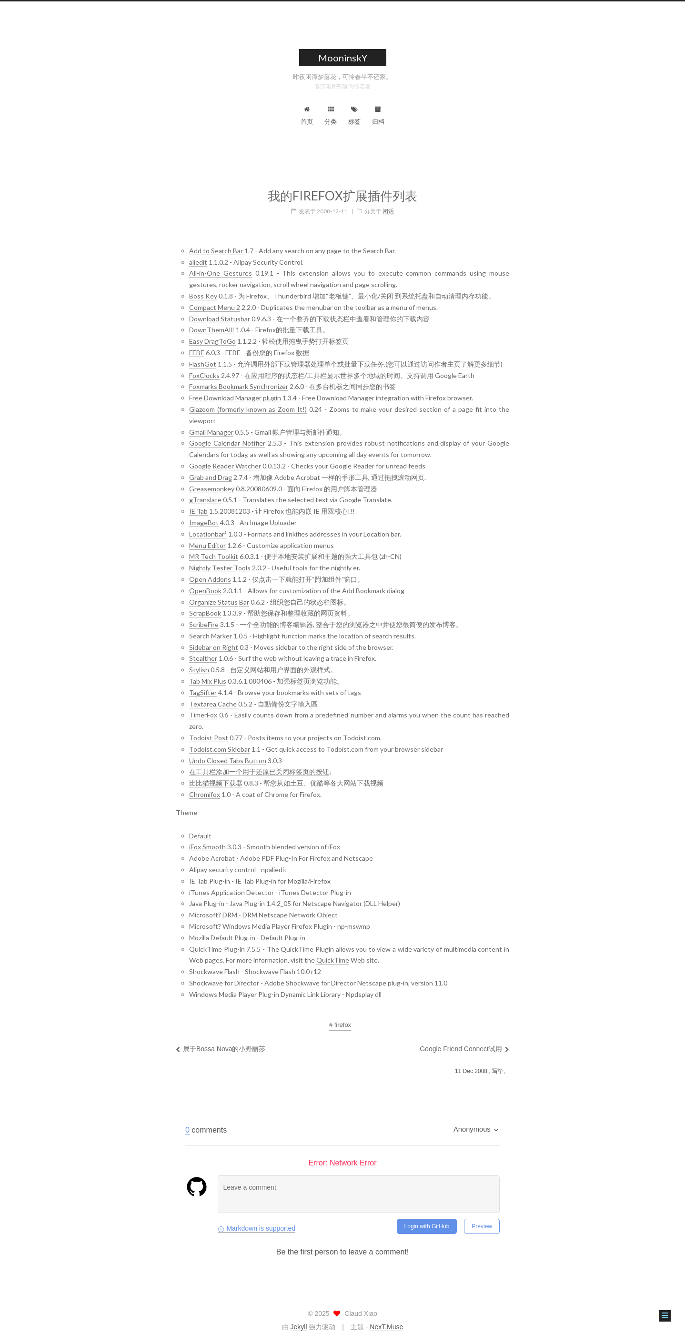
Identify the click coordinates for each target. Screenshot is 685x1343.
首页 (307, 115)
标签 (354, 115)
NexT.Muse (386, 1327)
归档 (378, 115)
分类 (330, 115)
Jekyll (299, 1327)
